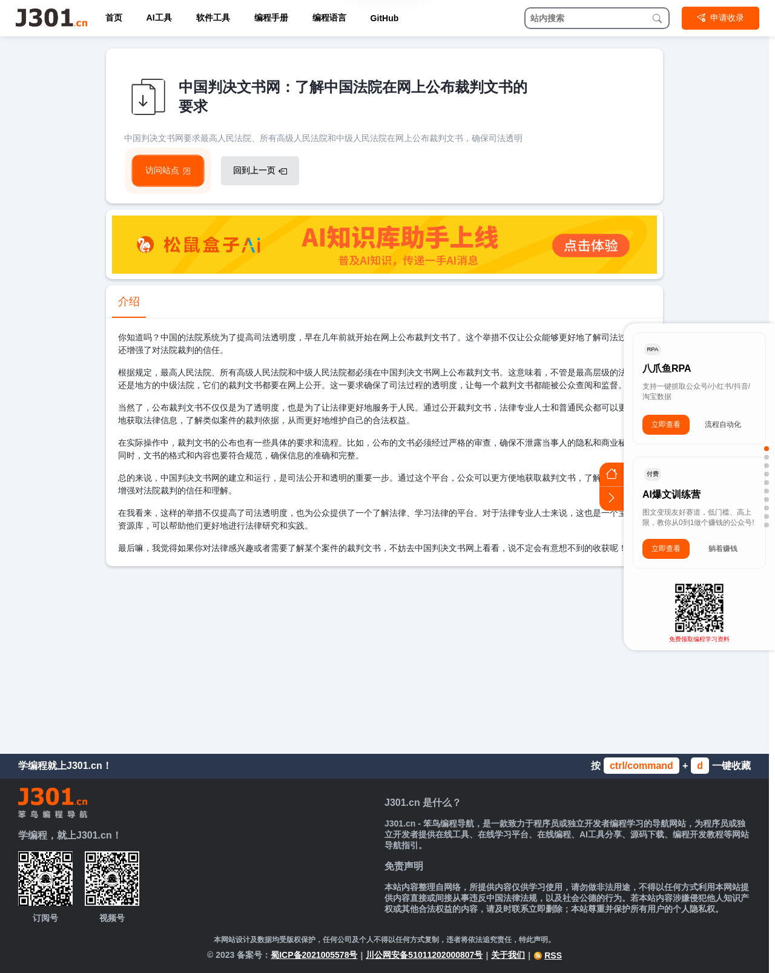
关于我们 (508, 955)
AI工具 (159, 17)
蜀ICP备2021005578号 (314, 955)
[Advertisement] (384, 657)
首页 (113, 17)
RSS (547, 955)
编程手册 (271, 17)
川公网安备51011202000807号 (424, 955)
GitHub (385, 18)
